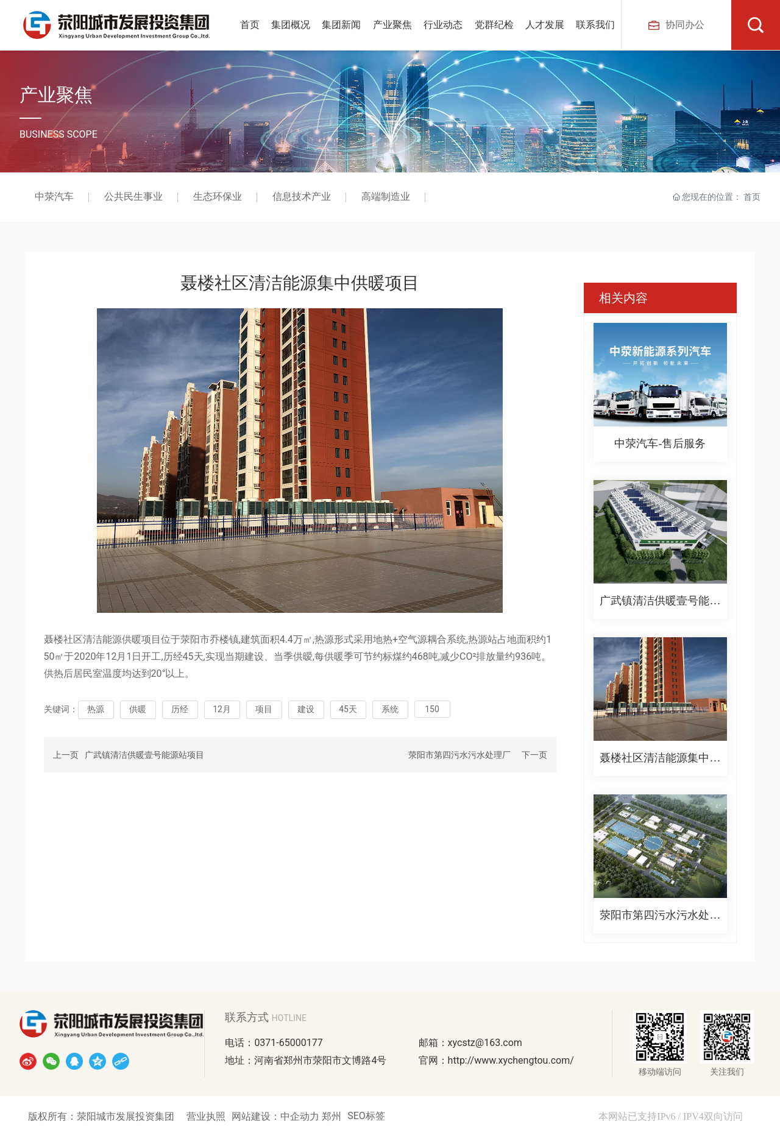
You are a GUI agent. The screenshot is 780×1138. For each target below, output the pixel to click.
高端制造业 (385, 196)
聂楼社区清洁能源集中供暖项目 (660, 760)
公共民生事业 (133, 196)
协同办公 (676, 24)
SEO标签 (366, 1116)
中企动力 (301, 1116)
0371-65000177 (288, 1042)
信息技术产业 (301, 196)
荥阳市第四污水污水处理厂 (459, 755)
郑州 (331, 1116)
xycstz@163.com (485, 1042)
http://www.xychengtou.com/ (511, 1060)
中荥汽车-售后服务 (660, 443)
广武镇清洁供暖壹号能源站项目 (144, 755)
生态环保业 (217, 196)
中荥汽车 (54, 196)
